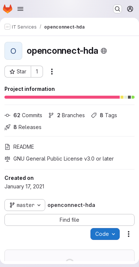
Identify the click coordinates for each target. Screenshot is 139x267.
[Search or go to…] (117, 8)
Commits (23, 115)
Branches (66, 115)
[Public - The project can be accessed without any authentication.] (104, 51)
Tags (104, 115)
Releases (23, 127)
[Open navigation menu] (20, 9)
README (19, 147)
